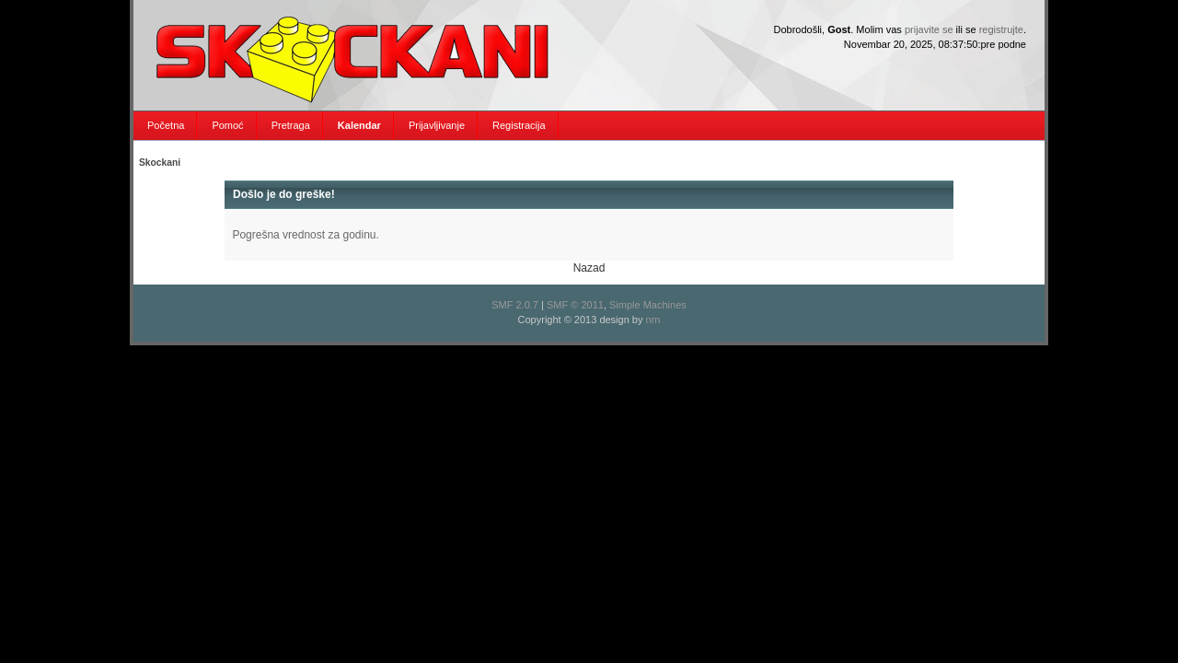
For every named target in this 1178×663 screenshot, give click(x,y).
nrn (653, 319)
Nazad (589, 268)
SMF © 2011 (575, 304)
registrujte (1001, 29)
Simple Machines (648, 304)
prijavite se (929, 29)
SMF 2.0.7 (514, 304)
